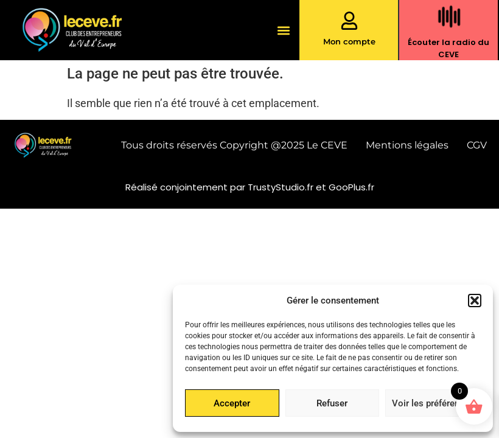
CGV (477, 145)
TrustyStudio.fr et (288, 187)
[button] (475, 300)
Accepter (232, 403)
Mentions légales (407, 145)
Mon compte (349, 41)
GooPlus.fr (351, 187)
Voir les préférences (433, 403)
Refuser (331, 403)
